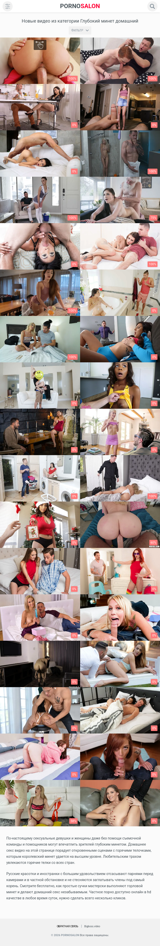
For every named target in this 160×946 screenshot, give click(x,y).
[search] (152, 6)
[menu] (8, 6)
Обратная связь (67, 926)
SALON (80, 6)
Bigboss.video (92, 926)
